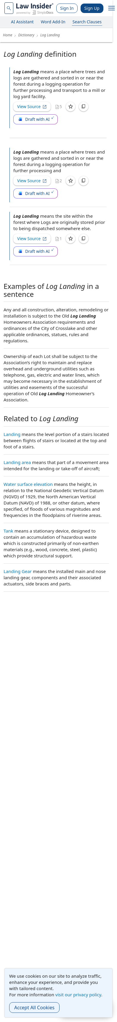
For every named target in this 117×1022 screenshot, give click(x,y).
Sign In (67, 8)
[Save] (70, 106)
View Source (32, 106)
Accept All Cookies (34, 1007)
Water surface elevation (28, 484)
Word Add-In (53, 22)
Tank (8, 531)
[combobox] (8, 8)
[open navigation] (111, 8)
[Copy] (83, 106)
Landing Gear (18, 571)
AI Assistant (22, 22)
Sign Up (92, 8)
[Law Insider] (34, 8)
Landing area (17, 462)
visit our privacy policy (78, 994)
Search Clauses (87, 22)
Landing (12, 434)
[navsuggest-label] (8, 8)
